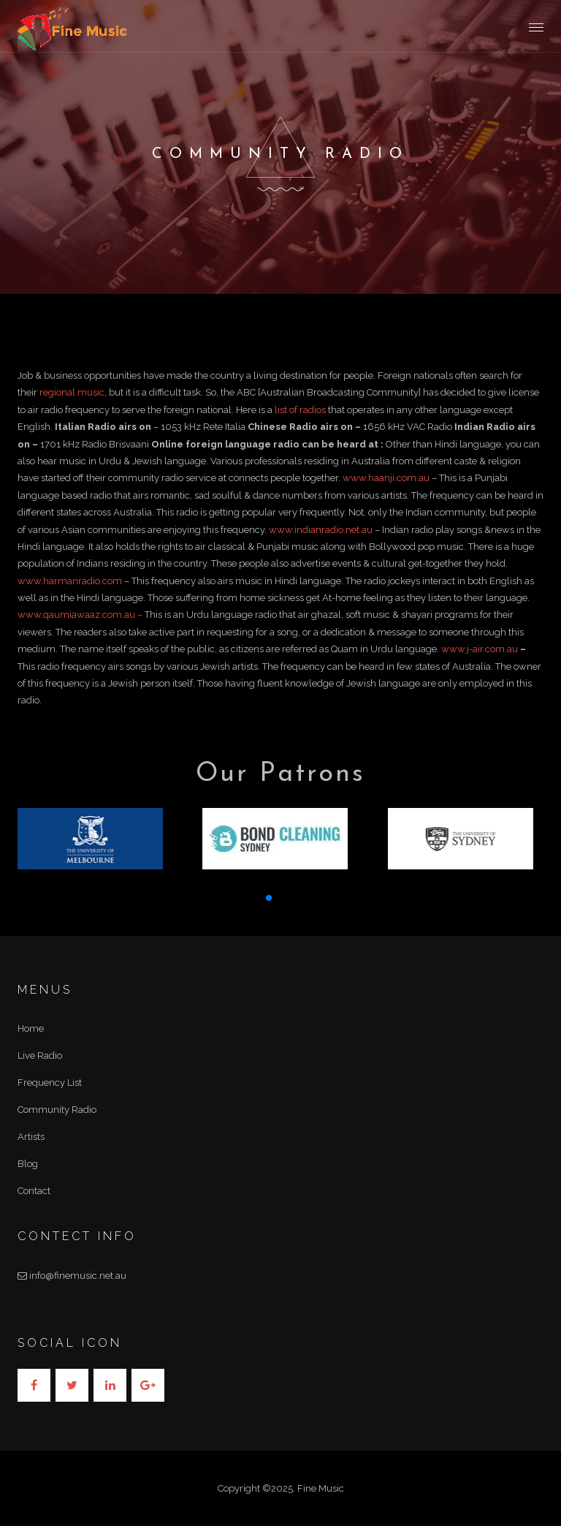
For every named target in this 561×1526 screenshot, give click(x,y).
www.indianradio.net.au (321, 529)
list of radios (300, 409)
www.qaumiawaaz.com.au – (81, 614)
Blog (28, 1163)
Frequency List (50, 1082)
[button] (269, 898)
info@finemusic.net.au (72, 1275)
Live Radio (40, 1055)
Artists (31, 1136)
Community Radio (57, 1109)
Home (31, 1028)
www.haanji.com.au (386, 477)
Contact (34, 1190)
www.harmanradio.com (70, 580)
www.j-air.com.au (479, 648)
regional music (71, 392)
